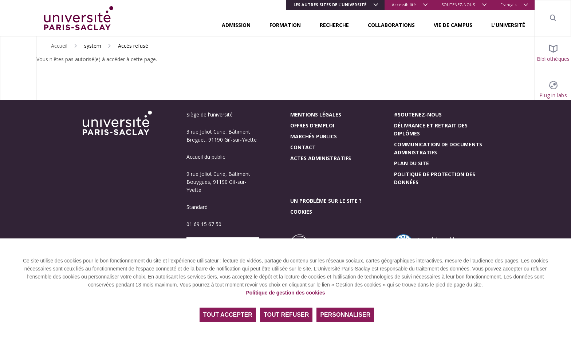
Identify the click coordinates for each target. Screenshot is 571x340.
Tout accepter (227, 315)
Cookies (301, 211)
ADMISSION (236, 24)
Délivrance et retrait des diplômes (431, 129)
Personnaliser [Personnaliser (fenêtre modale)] (345, 315)
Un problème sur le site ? (326, 200)
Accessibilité (404, 4)
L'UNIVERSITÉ (508, 24)
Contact (303, 147)
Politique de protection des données (434, 178)
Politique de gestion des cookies (285, 293)
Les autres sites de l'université (330, 4)
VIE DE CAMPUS (453, 24)
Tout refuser (286, 315)
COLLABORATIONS (391, 24)
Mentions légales (315, 114)
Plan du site (411, 163)
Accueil (59, 45)
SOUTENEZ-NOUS (458, 4)
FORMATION (285, 24)
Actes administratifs (320, 158)
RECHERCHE (334, 24)
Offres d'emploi (312, 125)
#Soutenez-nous (418, 114)
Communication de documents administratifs (438, 148)
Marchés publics (313, 136)
